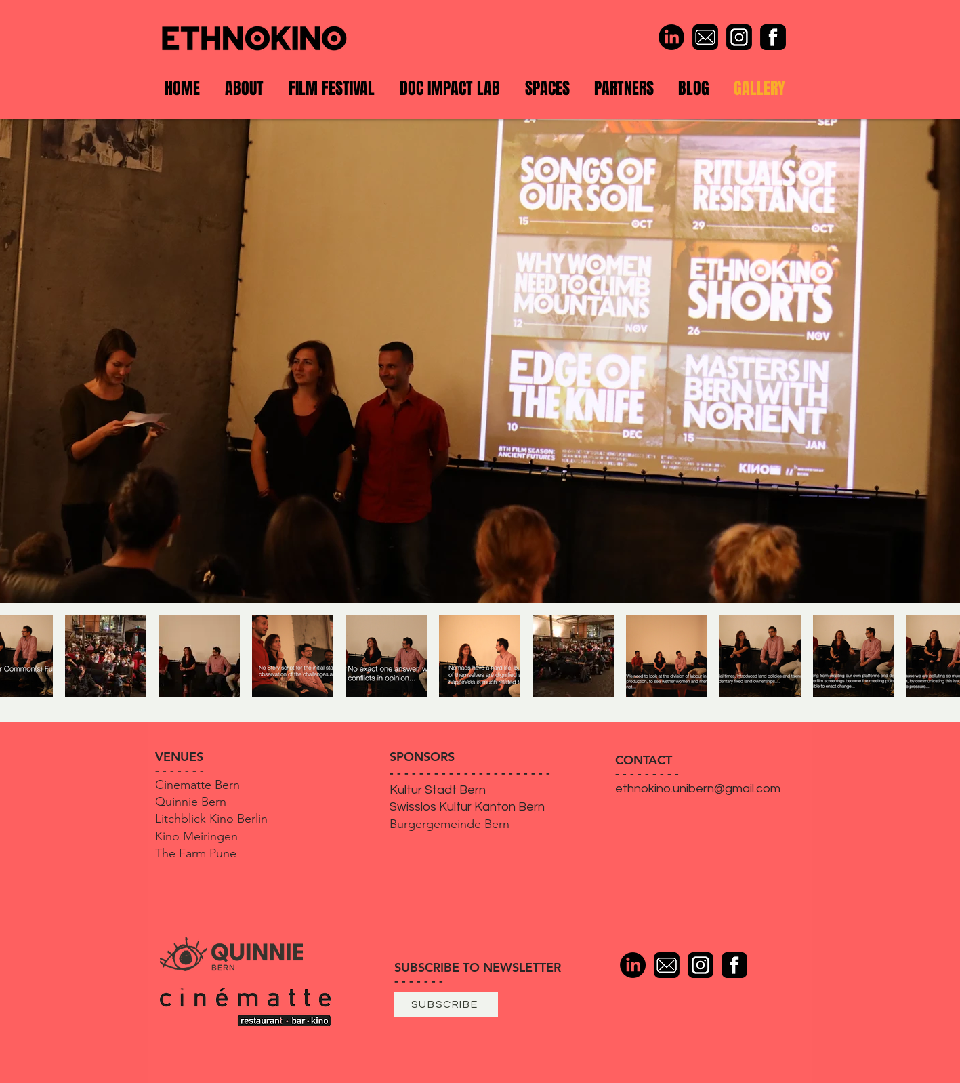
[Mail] (705, 37)
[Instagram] (739, 37)
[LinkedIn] (671, 37)
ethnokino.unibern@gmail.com (697, 788)
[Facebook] (773, 37)
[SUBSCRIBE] (446, 1004)
